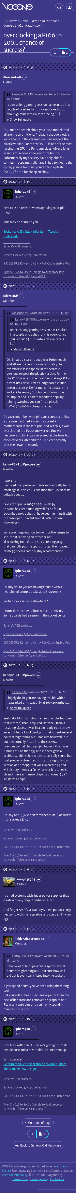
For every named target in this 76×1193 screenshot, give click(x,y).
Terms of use (20, 1179)
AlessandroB (20, 313)
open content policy (14, 1175)
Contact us (57, 1179)
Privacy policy (39, 1179)
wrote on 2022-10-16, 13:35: (49, 313)
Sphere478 (19, 692)
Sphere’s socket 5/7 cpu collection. (25, 255)
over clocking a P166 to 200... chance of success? (32, 42)
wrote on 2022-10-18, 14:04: (47, 692)
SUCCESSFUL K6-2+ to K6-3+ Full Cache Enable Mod (36, 263)
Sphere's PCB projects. (17, 246)
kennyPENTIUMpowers (27, 94)
